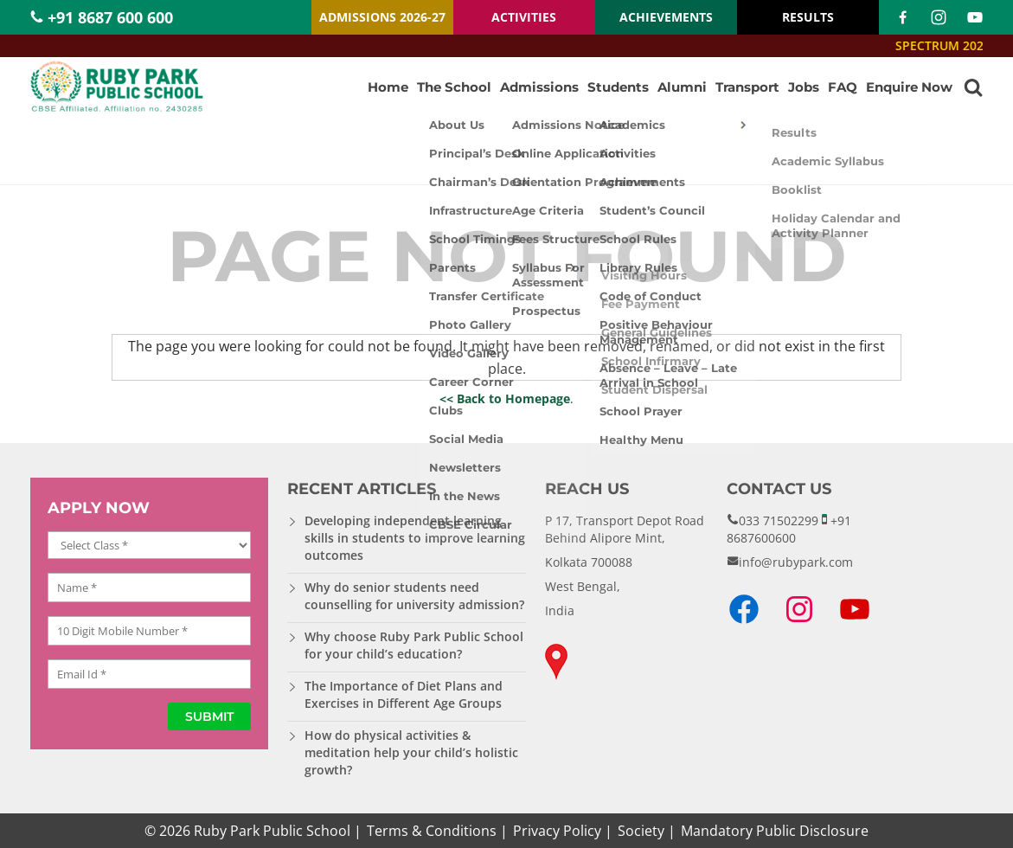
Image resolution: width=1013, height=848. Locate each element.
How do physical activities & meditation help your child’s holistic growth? (411, 752)
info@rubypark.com (796, 562)
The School (454, 87)
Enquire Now (909, 87)
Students (618, 87)
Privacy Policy (557, 830)
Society (641, 830)
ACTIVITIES (523, 17)
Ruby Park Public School (272, 830)
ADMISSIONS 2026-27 (382, 17)
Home (388, 87)
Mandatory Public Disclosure (775, 830)
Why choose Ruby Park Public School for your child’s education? (414, 645)
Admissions (539, 87)
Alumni (682, 87)
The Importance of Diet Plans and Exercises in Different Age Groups (404, 694)
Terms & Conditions (432, 830)
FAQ (842, 87)
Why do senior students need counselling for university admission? (414, 596)
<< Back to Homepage (504, 398)
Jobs (803, 87)
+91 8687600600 (789, 529)
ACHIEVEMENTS (666, 17)
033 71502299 (778, 520)
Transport (747, 87)
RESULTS (808, 17)
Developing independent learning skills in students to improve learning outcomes (415, 537)
